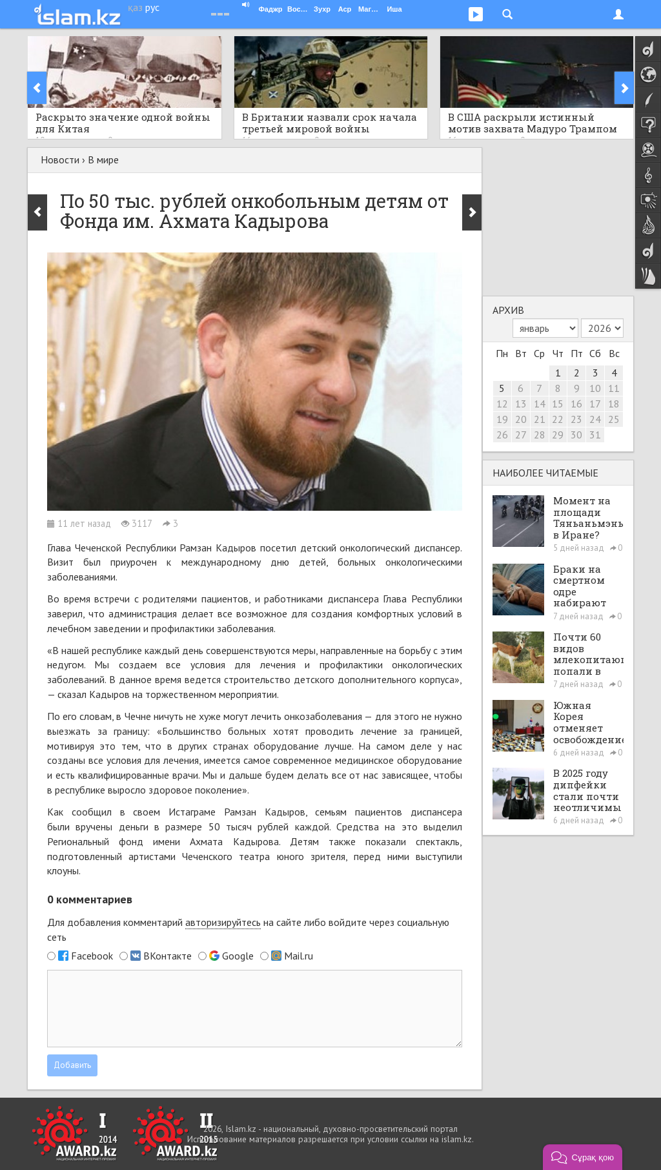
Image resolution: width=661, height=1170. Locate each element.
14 (539, 403)
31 (595, 434)
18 (614, 403)
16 (576, 403)
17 (595, 403)
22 (558, 419)
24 (595, 419)
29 (558, 434)
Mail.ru (298, 955)
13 (521, 403)
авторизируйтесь (223, 922)
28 (539, 434)
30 (576, 434)
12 (502, 403)
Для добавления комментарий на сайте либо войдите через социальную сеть (248, 929)
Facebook (92, 955)
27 (521, 434)
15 (558, 403)
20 (521, 419)
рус (152, 7)
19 (502, 419)
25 (614, 419)
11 (614, 388)
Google (238, 955)
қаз (135, 7)
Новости (60, 159)
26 (502, 434)
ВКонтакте (167, 955)
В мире (103, 159)
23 (576, 419)
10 (595, 388)
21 (539, 419)
